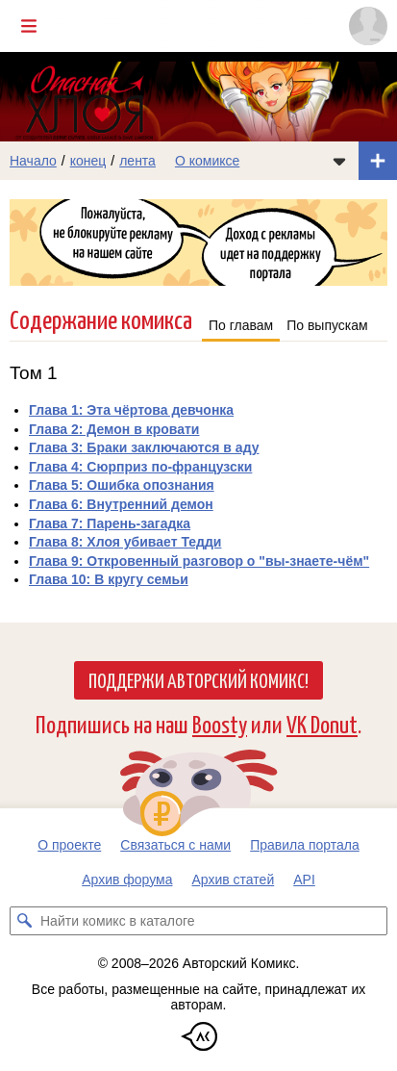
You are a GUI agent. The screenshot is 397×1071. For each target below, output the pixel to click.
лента (137, 160)
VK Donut (322, 723)
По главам (241, 325)
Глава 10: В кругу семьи (108, 579)
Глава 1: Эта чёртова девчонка (131, 410)
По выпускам (327, 325)
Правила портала (305, 845)
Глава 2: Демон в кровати (114, 429)
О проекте (69, 845)
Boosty (219, 723)
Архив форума (127, 879)
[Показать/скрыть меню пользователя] (368, 26)
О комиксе (207, 160)
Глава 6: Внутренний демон (121, 504)
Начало (33, 160)
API (304, 879)
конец (88, 160)
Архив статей (233, 879)
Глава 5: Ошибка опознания (121, 485)
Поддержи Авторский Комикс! (198, 679)
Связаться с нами (175, 845)
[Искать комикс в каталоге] (24, 920)
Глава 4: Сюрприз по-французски (140, 466)
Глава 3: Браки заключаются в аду (144, 447)
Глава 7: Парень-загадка (109, 523)
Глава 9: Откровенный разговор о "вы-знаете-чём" (199, 561)
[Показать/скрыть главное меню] (29, 26)
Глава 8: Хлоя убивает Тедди (125, 541)
